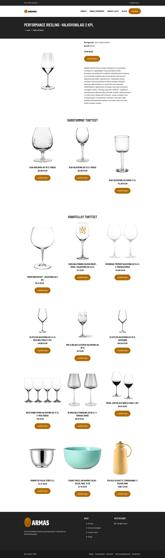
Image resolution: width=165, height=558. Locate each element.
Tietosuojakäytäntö (122, 554)
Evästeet (109, 554)
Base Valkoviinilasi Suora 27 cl (122, 180)
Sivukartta (136, 554)
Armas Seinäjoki (97, 11)
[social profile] (40, 3)
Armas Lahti (113, 11)
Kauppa (135, 11)
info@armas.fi (134, 3)
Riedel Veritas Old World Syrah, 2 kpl (122, 403)
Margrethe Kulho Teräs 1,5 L (43, 480)
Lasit (28, 30)
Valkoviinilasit (38, 30)
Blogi (124, 11)
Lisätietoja (92, 59)
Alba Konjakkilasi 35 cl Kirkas (42, 167)
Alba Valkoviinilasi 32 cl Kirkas (82, 167)
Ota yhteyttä (100, 554)
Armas (83, 11)
